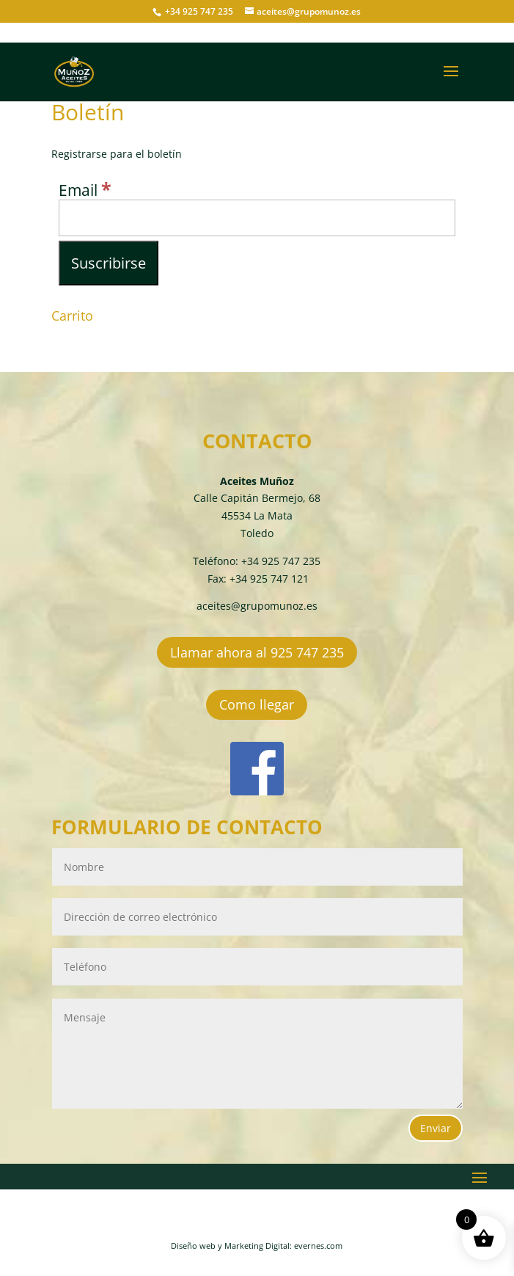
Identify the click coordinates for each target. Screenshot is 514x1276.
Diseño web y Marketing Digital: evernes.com (256, 1245)
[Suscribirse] (108, 263)
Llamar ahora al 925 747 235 (257, 652)
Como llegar (256, 704)
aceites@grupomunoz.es (257, 606)
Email (85, 190)
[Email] (257, 218)
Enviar (435, 1128)
